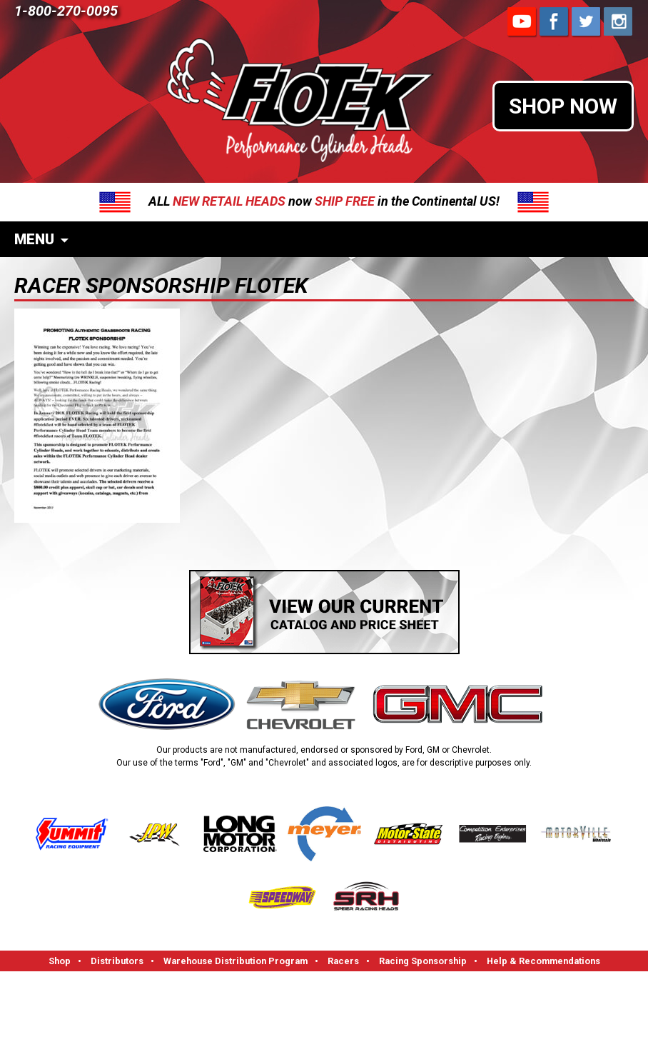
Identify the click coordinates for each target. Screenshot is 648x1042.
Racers (343, 961)
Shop (60, 961)
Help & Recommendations (543, 961)
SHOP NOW (563, 106)
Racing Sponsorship (423, 961)
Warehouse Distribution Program (235, 961)
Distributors (117, 961)
